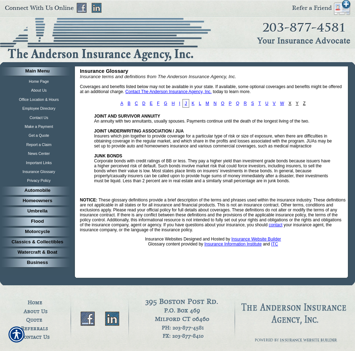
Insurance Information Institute (233, 244)
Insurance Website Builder (256, 239)
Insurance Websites (163, 239)
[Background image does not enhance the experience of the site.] (35, 71)
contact (276, 224)
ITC (274, 244)
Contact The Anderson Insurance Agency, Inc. (168, 91)
